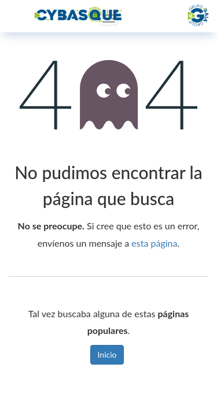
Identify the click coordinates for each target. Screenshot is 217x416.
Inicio (107, 354)
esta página (154, 242)
